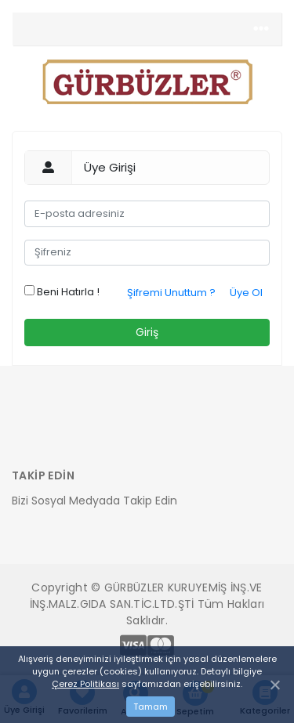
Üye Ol (246, 292)
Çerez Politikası (85, 684)
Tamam (150, 706)
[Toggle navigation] (261, 29)
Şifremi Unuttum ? (171, 292)
